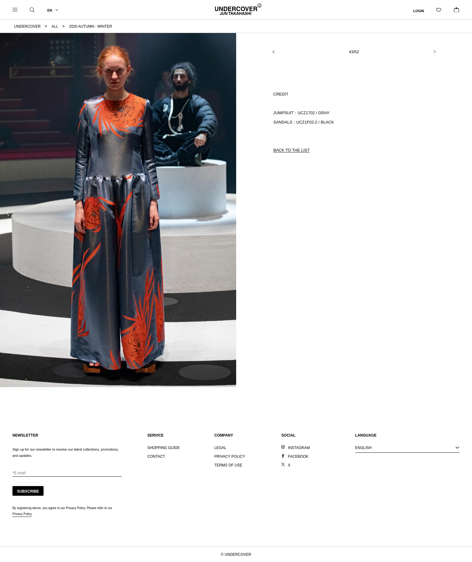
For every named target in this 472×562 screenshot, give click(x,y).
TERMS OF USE (228, 465)
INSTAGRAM (299, 448)
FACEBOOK (298, 456)
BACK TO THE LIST (291, 150)
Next (228, 210)
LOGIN (418, 10)
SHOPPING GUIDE (163, 448)
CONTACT (156, 456)
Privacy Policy (22, 514)
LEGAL (220, 448)
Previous (8, 213)
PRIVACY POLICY (229, 456)
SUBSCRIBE (28, 491)
